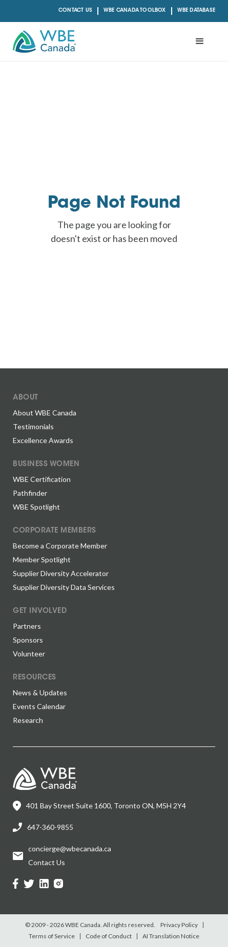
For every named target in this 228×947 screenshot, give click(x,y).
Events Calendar (39, 706)
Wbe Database (196, 10)
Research (28, 720)
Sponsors (28, 639)
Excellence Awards (43, 440)
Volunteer (29, 653)
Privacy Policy (179, 925)
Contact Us (75, 10)
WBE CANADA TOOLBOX (134, 10)
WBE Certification (42, 479)
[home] (44, 41)
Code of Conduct (109, 936)
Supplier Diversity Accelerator (61, 573)
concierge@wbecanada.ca (69, 848)
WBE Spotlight (36, 506)
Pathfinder (30, 493)
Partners (27, 626)
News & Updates (40, 692)
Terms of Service (52, 936)
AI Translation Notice (170, 936)
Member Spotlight (42, 559)
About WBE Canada (44, 412)
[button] (199, 41)
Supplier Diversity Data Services (64, 587)
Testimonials (33, 426)
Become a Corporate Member (60, 545)
